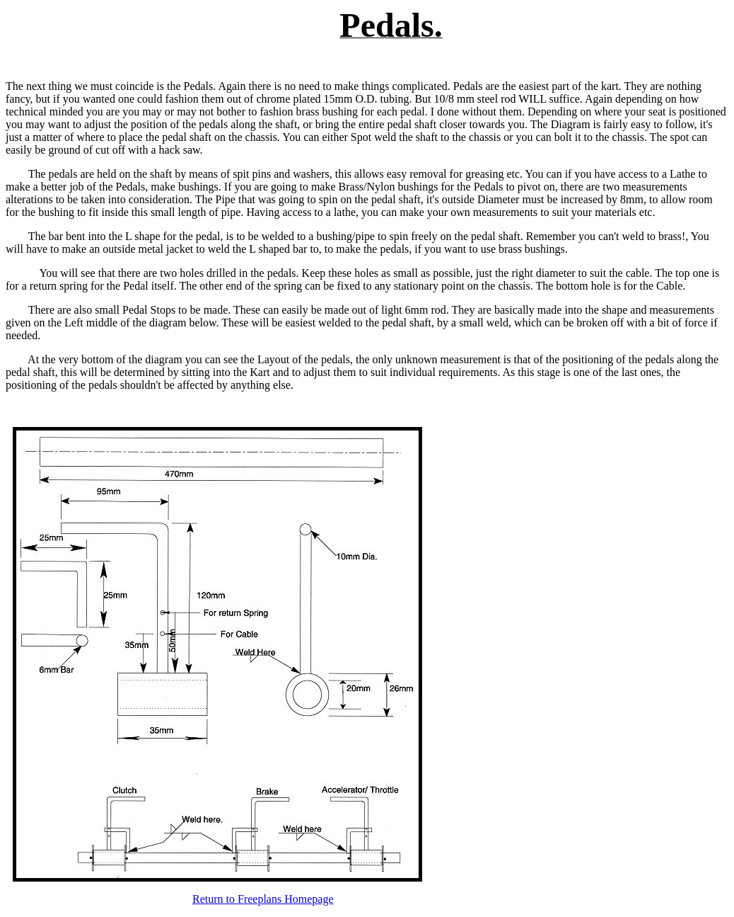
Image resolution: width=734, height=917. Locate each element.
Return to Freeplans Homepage (263, 899)
